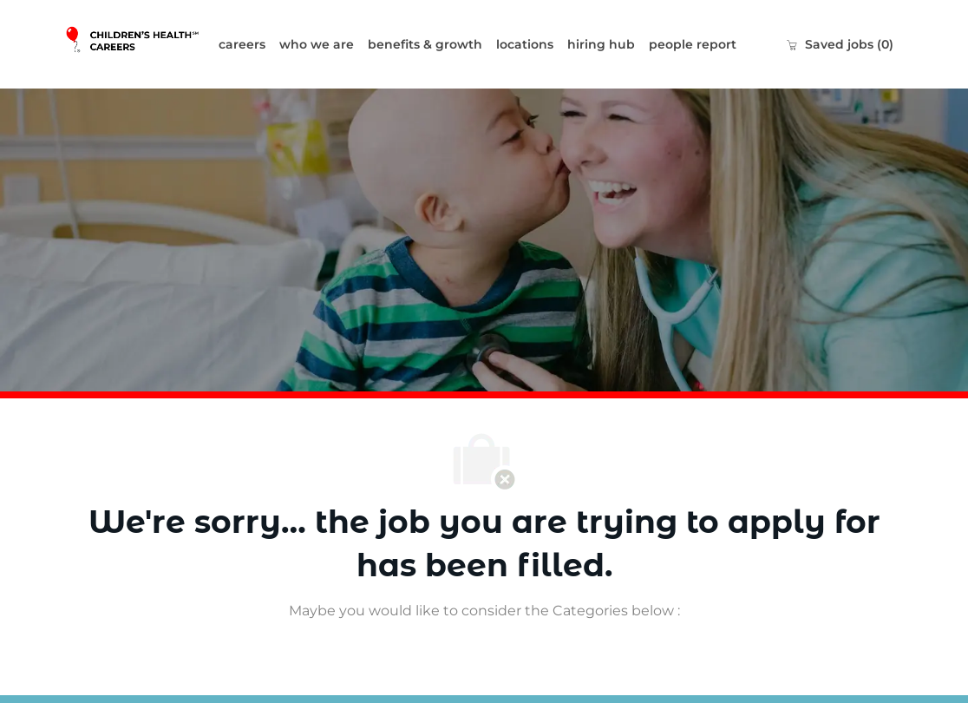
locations (524, 44)
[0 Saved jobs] (839, 44)
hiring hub (601, 44)
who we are (316, 44)
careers (242, 44)
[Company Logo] (138, 43)
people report (692, 44)
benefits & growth (425, 44)
